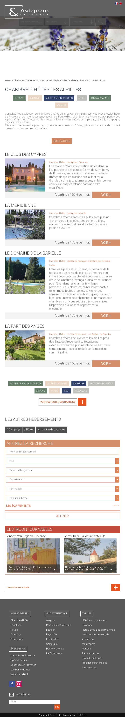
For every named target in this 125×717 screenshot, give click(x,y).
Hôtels (30, 427)
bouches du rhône (102, 383)
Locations (16, 625)
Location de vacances (52, 427)
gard (55, 390)
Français (116, 3)
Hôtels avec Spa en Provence (98, 629)
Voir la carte (62, 141)
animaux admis (100, 98)
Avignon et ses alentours (99, 258)
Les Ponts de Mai (20, 669)
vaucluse (81, 390)
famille (62, 105)
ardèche (79, 383)
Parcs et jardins (90, 653)
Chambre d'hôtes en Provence (28, 80)
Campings (14, 427)
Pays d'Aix (51, 634)
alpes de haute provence (26, 383)
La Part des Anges (25, 323)
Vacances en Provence (23, 664)
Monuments (88, 643)
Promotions (17, 639)
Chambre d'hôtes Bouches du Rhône (59, 80)
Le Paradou (105, 332)
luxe (82, 98)
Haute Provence (55, 648)
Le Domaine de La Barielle (33, 250)
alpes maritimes (58, 383)
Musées (86, 648)
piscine (20, 98)
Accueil (8, 80)
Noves (52, 263)
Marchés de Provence (23, 655)
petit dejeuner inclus (60, 98)
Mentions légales (67, 715)
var (67, 390)
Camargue (52, 643)
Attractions (88, 639)
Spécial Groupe (19, 660)
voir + (106, 192)
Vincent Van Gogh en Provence (26, 533)
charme (35, 98)
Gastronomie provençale (95, 634)
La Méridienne (20, 202)
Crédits (82, 715)
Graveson (83, 160)
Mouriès (82, 211)
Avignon (50, 620)
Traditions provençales (94, 662)
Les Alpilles (52, 639)
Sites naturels (89, 667)
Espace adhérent (47, 715)
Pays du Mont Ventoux (58, 625)
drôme (41, 390)
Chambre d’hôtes (20, 620)
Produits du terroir (92, 658)
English (120, 3)
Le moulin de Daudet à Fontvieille (84, 533)
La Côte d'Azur (54, 653)
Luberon (50, 629)
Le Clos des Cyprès (26, 152)
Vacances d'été (19, 674)
